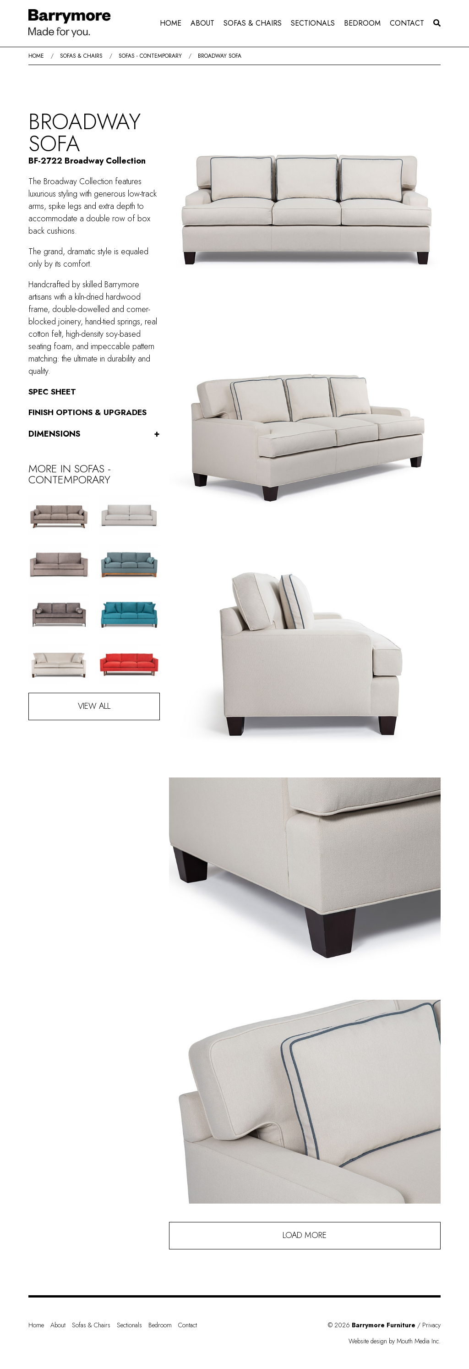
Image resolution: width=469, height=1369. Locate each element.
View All (94, 706)
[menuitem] (170, 23)
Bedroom (362, 23)
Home (170, 23)
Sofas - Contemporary (150, 56)
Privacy (431, 1325)
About (202, 23)
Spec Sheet (53, 392)
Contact (407, 23)
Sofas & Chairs (253, 23)
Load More (305, 1235)
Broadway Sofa (219, 56)
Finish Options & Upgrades (88, 412)
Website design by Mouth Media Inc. (395, 1341)
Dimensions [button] (94, 434)
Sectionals (313, 23)
